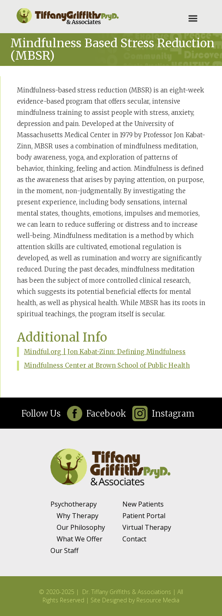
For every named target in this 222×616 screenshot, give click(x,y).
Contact (134, 538)
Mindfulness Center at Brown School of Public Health (107, 365)
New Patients (143, 504)
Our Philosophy (81, 527)
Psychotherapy (73, 504)
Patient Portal (143, 515)
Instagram (173, 414)
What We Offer (80, 538)
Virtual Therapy (146, 527)
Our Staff (64, 550)
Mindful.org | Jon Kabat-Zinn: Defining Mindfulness (105, 352)
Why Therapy (77, 515)
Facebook (106, 414)
